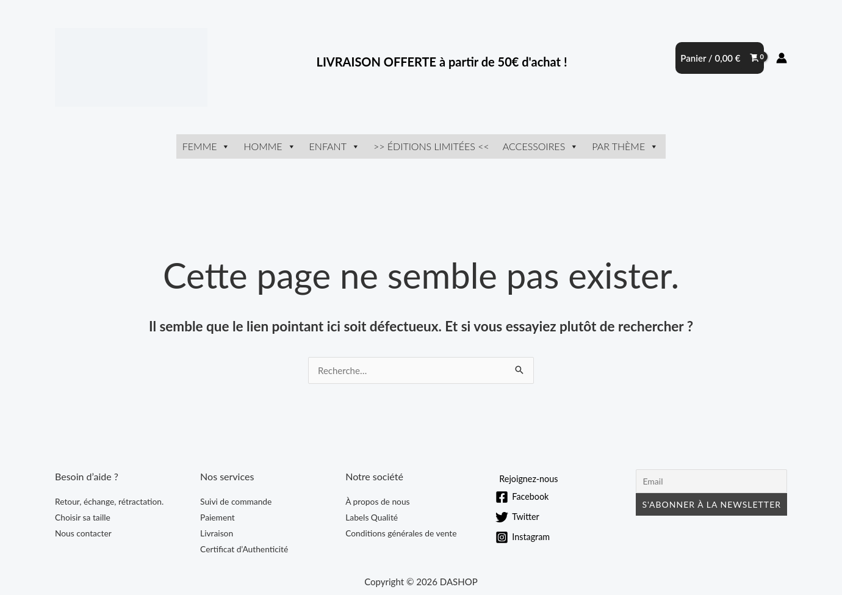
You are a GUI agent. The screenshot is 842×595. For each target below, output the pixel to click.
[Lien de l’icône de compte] (781, 57)
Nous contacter (83, 533)
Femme (206, 146)
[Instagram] (523, 537)
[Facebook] (523, 497)
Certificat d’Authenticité (245, 549)
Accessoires (540, 146)
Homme (269, 146)
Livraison (217, 533)
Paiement (218, 517)
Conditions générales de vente (401, 533)
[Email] (711, 481)
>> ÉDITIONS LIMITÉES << (431, 146)
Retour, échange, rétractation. (110, 501)
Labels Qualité (371, 517)
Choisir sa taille (83, 517)
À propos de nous (378, 501)
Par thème (625, 146)
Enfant (334, 146)
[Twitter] (518, 517)
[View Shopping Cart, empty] (719, 58)
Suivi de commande (236, 501)
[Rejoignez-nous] (528, 479)
